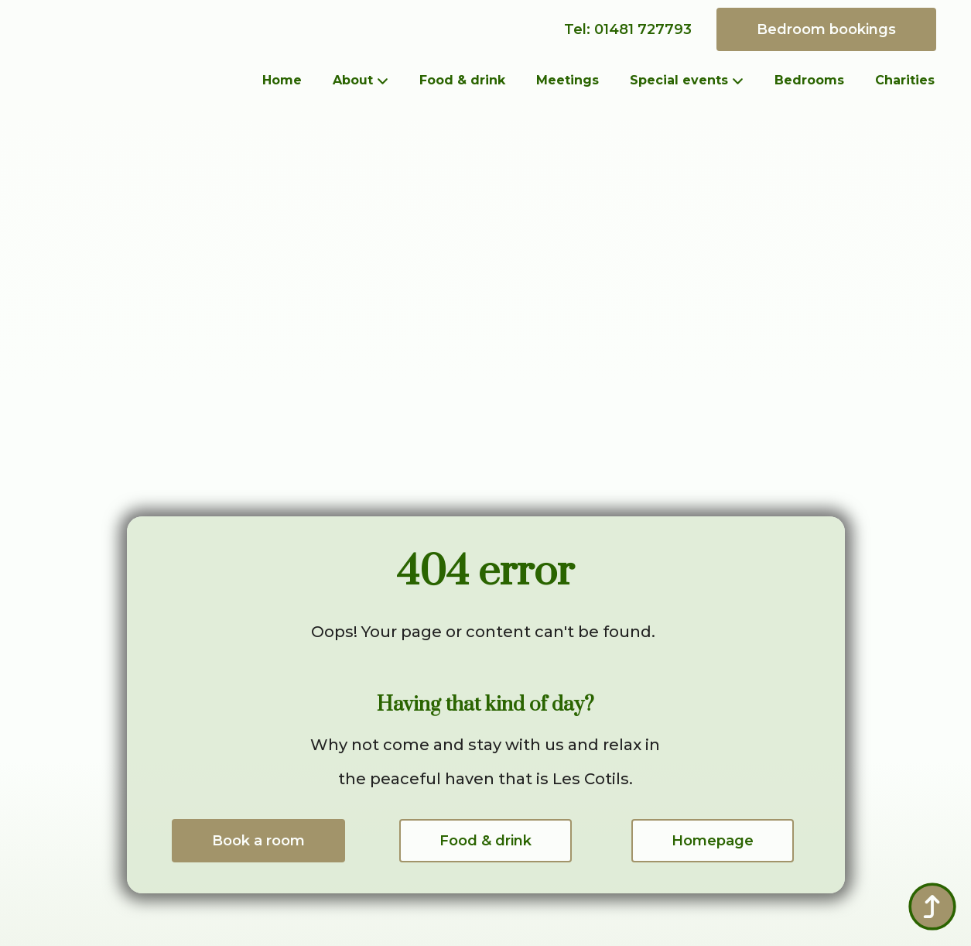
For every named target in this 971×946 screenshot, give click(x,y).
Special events (679, 80)
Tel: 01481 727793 (628, 29)
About (353, 80)
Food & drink (462, 80)
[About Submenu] (388, 80)
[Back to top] (932, 906)
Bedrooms (809, 80)
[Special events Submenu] (743, 80)
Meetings (567, 80)
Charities (905, 80)
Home (282, 80)
